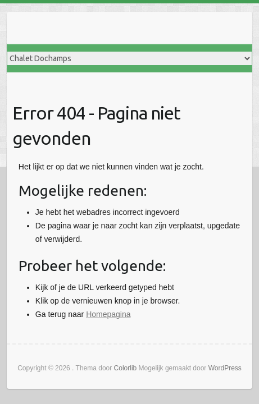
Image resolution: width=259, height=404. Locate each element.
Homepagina (108, 314)
